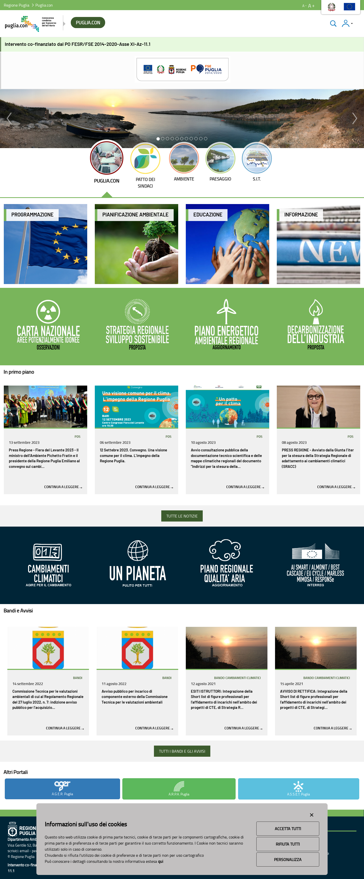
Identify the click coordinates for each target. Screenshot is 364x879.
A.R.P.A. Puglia (179, 788)
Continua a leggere (63, 486)
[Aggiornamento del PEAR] (226, 325)
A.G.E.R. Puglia (62, 788)
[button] (9, 118)
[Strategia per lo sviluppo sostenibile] (137, 325)
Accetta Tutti (288, 828)
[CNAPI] (48, 325)
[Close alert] (311, 814)
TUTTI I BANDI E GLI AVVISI (182, 751)
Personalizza (288, 859)
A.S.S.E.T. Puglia (298, 788)
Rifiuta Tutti (288, 844)
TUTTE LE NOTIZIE (182, 516)
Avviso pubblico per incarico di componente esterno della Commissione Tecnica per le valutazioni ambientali (135, 697)
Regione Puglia (16, 5)
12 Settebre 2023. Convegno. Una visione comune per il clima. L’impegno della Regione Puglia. (133, 455)
